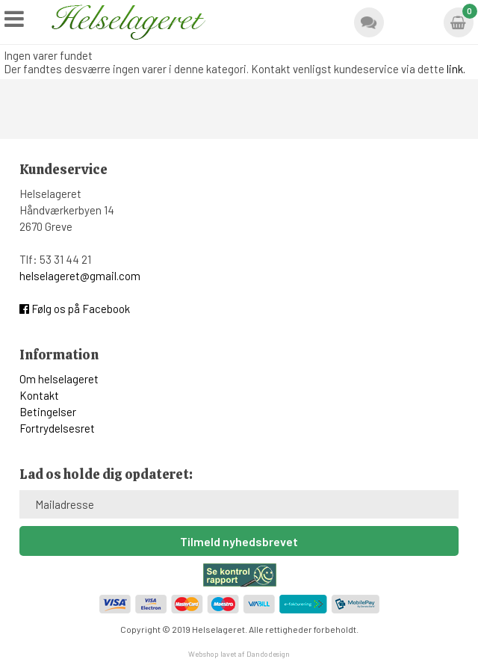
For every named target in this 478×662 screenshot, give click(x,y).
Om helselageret (59, 379)
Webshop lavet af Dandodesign (239, 653)
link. (456, 68)
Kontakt (39, 395)
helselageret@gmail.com (79, 275)
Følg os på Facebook (74, 308)
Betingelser (47, 411)
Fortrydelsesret (57, 428)
